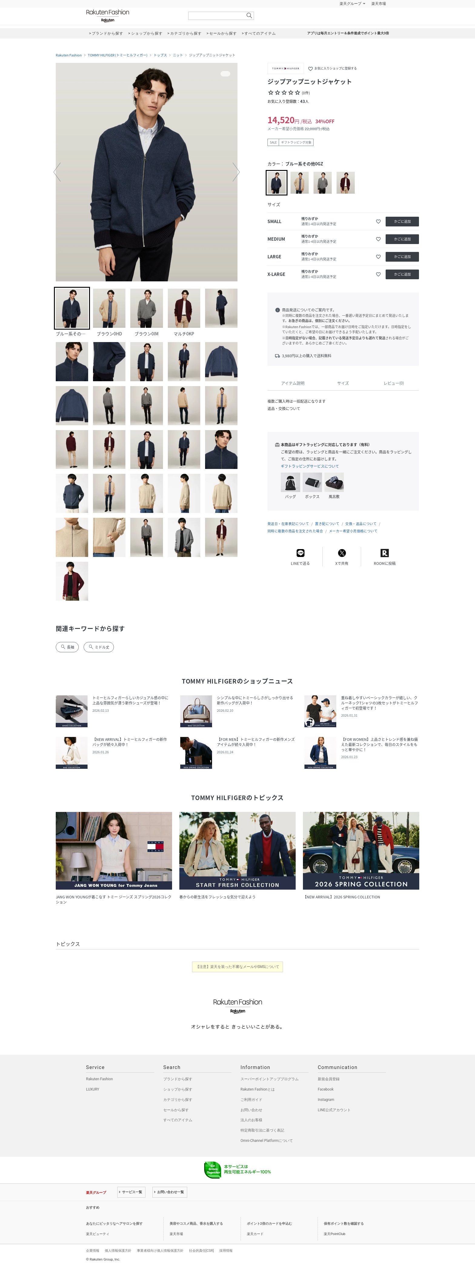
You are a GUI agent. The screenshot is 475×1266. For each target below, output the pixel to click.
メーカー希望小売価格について (353, 531)
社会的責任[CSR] (201, 1250)
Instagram (326, 1100)
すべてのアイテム (177, 1120)
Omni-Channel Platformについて (267, 1141)
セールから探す (176, 1110)
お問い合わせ (251, 1110)
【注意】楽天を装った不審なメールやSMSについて (238, 967)
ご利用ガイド (251, 1100)
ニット (178, 55)
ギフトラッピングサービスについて (310, 466)
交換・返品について (361, 523)
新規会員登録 (329, 1079)
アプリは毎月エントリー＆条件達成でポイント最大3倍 (348, 33)
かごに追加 (402, 221)
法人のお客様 (251, 1120)
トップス (160, 55)
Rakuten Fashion (133, 16)
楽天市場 (378, 4)
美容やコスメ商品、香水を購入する (196, 1224)
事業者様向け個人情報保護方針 (160, 1250)
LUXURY (92, 1089)
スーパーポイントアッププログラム (270, 1079)
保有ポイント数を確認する (344, 1224)
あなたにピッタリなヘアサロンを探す (114, 1224)
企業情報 (92, 1250)
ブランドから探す (177, 1079)
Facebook (326, 1089)
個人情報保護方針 (118, 1250)
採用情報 (226, 1250)
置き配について (327, 523)
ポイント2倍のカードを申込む (269, 1224)
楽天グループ (350, 4)
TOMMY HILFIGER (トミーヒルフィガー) (118, 55)
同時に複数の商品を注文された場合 (295, 531)
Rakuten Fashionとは (258, 1089)
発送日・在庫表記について (288, 523)
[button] (57, 172)
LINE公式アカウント (334, 1110)
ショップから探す (177, 1089)
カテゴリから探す (177, 1100)
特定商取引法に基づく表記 (262, 1130)
